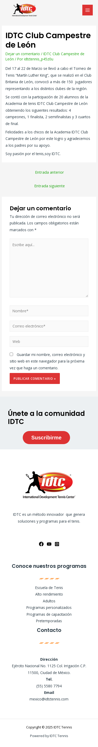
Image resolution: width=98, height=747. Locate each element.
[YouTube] (49, 544)
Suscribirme (46, 437)
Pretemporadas (49, 620)
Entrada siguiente (49, 185)
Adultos (49, 600)
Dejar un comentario (22, 53)
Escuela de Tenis (49, 587)
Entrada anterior (49, 172)
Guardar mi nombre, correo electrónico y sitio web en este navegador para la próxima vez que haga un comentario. (47, 361)
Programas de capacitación (49, 614)
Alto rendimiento (49, 594)
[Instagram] (57, 544)
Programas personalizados (49, 607)
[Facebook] (41, 544)
